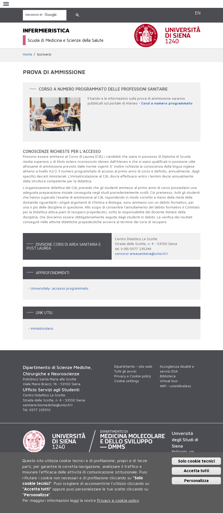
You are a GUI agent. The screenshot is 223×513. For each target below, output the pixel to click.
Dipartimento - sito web (133, 366)
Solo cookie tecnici (196, 461)
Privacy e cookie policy (118, 500)
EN (197, 12)
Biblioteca (168, 376)
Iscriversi (44, 54)
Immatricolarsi (42, 328)
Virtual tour (169, 381)
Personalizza (196, 480)
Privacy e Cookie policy (132, 376)
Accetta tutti (196, 470)
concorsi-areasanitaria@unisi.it (141, 254)
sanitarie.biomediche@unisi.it (48, 405)
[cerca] (44, 14)
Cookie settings (126, 381)
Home (27, 54)
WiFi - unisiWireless (175, 386)
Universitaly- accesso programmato (59, 288)
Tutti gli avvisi (125, 371)
